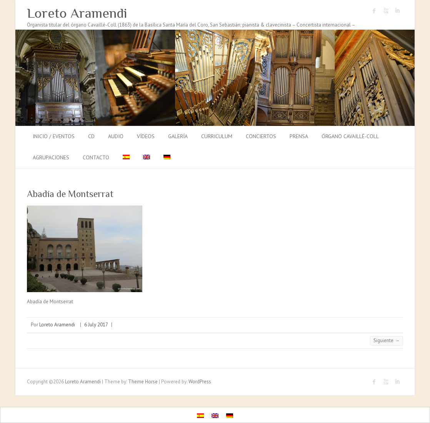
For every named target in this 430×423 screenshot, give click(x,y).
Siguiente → (386, 340)
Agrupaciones (51, 157)
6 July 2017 (96, 324)
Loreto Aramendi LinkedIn (397, 11)
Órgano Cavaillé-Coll (350, 136)
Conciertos (261, 136)
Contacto (96, 157)
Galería (178, 136)
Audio (115, 136)
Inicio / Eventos (54, 136)
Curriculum (216, 136)
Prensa (299, 136)
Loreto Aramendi (77, 13)
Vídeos (146, 136)
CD (91, 136)
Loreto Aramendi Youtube (386, 11)
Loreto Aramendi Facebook (374, 11)
